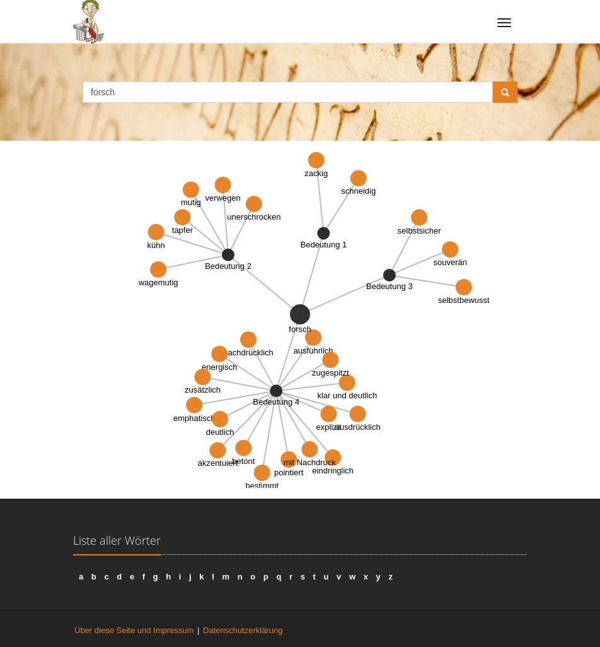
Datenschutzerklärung (242, 630)
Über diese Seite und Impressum (133, 630)
